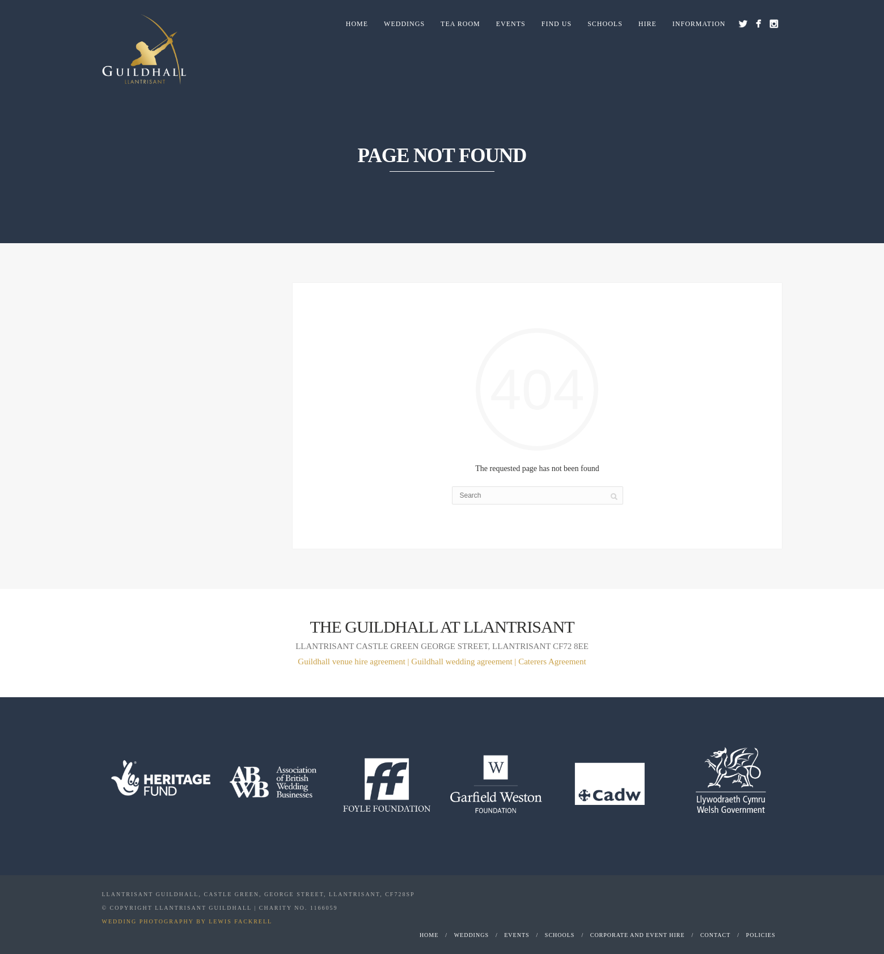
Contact (715, 935)
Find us (557, 24)
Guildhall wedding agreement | (464, 661)
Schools (605, 24)
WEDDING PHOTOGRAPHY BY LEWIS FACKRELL (187, 921)
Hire (647, 24)
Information (699, 24)
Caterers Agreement (552, 661)
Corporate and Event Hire (637, 935)
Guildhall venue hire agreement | (354, 661)
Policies (761, 935)
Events (511, 24)
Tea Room (460, 24)
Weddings (404, 24)
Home (357, 24)
